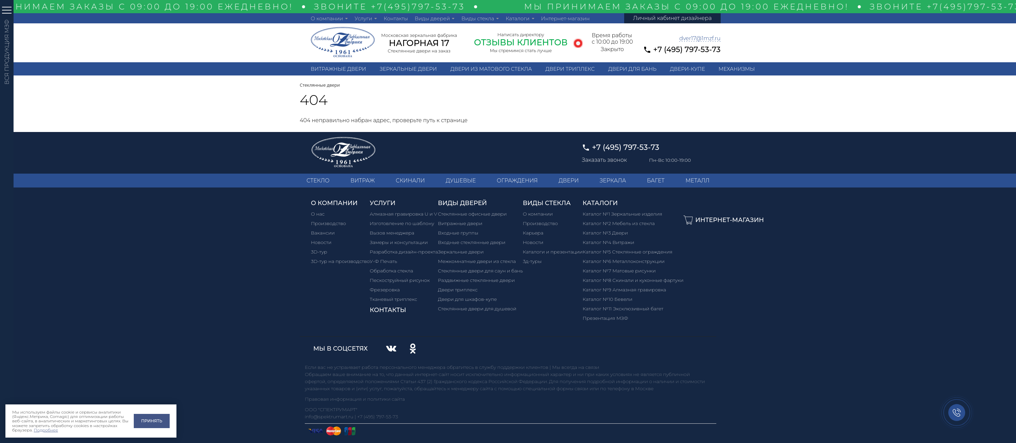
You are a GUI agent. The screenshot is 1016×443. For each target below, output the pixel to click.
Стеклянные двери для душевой (477, 309)
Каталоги (517, 18)
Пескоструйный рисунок (400, 280)
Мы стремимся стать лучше (521, 50)
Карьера (533, 233)
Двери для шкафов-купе (467, 299)
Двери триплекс (569, 69)
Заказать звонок (604, 160)
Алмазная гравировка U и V (403, 214)
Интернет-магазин (565, 18)
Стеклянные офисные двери (472, 214)
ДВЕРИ (569, 180)
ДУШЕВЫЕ (461, 180)
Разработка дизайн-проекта (404, 252)
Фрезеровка (385, 290)
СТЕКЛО (318, 180)
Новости (321, 242)
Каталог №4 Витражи (608, 242)
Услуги (363, 18)
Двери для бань (632, 69)
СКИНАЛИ (410, 180)
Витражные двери (338, 69)
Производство (328, 223)
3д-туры (532, 261)
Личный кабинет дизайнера (672, 18)
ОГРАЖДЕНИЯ (517, 180)
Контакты (396, 18)
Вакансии (323, 233)
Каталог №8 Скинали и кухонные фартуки (633, 280)
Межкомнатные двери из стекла (477, 261)
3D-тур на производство (340, 261)
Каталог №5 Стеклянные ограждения (627, 252)
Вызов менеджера (392, 233)
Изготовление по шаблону (402, 223)
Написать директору (521, 34)
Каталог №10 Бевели (607, 299)
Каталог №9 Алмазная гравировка (624, 290)
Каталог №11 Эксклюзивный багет (623, 309)
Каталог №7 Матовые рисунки (619, 271)
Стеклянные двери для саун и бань (480, 271)
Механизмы (737, 69)
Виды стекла (477, 18)
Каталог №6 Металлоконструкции (623, 261)
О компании (327, 18)
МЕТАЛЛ (697, 180)
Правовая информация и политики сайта (355, 399)
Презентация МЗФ (605, 318)
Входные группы (458, 233)
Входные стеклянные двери (471, 242)
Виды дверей (432, 18)
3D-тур (319, 252)
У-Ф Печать (383, 261)
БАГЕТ (655, 180)
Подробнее (46, 430)
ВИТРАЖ (363, 180)
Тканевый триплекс (393, 299)
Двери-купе (687, 69)
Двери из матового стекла (491, 69)
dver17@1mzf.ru (700, 38)
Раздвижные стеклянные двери (476, 280)
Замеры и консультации (399, 242)
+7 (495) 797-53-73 (687, 49)
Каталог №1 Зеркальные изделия (622, 214)
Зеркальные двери (408, 69)
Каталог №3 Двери (605, 233)
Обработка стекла (391, 271)
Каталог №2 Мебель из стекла (619, 223)
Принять (151, 420)
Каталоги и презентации (553, 252)
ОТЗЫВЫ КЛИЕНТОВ (521, 42)
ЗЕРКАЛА (613, 180)
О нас (318, 214)
